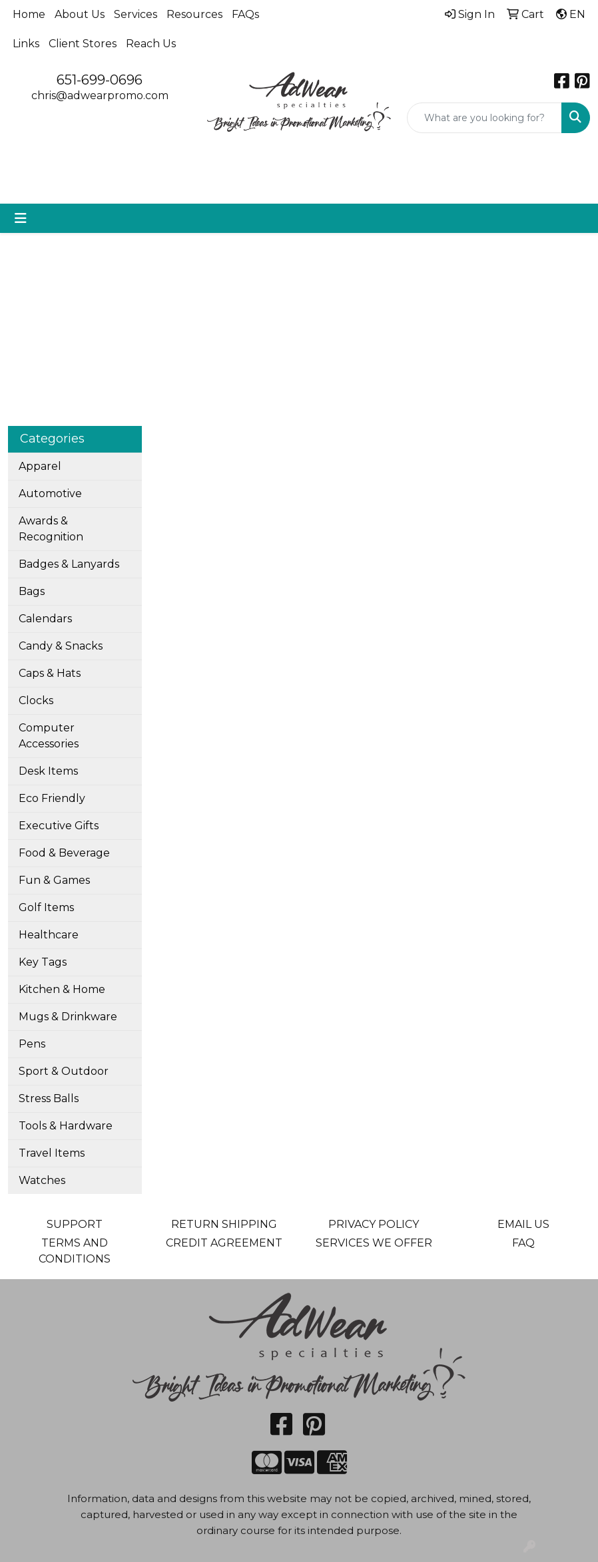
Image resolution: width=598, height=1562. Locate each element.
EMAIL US (523, 1224)
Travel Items (52, 1153)
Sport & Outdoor (64, 1071)
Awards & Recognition (51, 528)
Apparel (40, 466)
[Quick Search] (484, 117)
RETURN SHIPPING (224, 1224)
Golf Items (46, 907)
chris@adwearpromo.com (99, 95)
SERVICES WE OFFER (374, 1243)
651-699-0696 (100, 80)
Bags (32, 591)
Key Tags (43, 962)
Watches (42, 1180)
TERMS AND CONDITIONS (75, 1251)
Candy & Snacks (61, 646)
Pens (32, 1044)
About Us (80, 14)
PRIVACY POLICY (373, 1224)
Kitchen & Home (62, 989)
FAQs (245, 14)
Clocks (36, 700)
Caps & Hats (50, 673)
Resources (194, 14)
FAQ (523, 1243)
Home (29, 14)
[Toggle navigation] (21, 218)
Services (135, 14)
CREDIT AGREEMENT (224, 1243)
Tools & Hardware (66, 1125)
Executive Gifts (59, 825)
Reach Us (151, 43)
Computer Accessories (49, 735)
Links (26, 43)
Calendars (45, 618)
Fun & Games (54, 880)
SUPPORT (75, 1224)
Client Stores (83, 43)
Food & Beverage (64, 853)
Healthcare (49, 934)
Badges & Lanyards (69, 564)
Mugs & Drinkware (68, 1016)
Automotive (50, 493)
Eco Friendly (52, 798)
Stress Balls (49, 1098)
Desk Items (48, 771)
